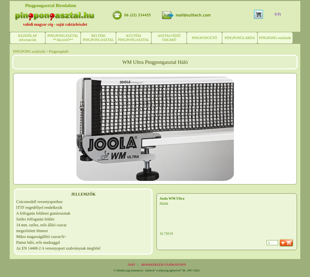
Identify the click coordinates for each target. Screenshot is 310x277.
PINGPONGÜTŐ (204, 38)
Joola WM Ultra (172, 198)
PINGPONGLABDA (240, 38)
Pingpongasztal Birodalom (50, 5)
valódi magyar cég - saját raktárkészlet (55, 24)
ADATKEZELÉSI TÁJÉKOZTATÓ (163, 264)
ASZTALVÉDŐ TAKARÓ (169, 38)
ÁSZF (131, 264)
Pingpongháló (59, 51)
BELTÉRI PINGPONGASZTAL (98, 38)
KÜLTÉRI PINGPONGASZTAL (133, 38)
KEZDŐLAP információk (27, 38)
